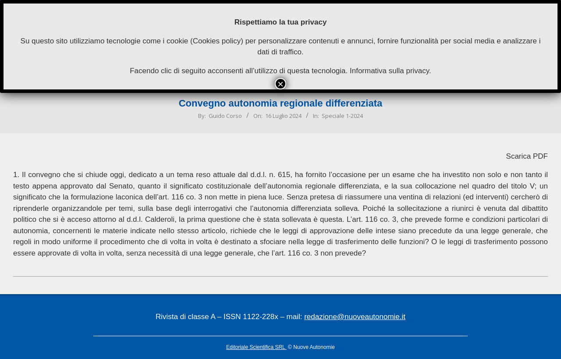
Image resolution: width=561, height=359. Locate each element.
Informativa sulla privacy (389, 71)
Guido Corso (225, 116)
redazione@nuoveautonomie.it (354, 317)
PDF (540, 156)
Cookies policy (217, 41)
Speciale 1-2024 (342, 116)
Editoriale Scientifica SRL (256, 347)
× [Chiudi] (280, 83)
